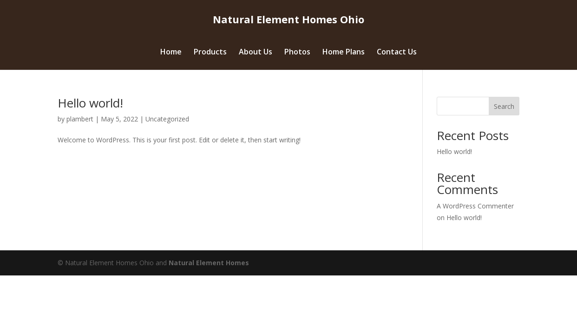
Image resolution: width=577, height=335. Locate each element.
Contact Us (397, 52)
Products (210, 52)
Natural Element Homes (209, 262)
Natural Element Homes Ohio (288, 19)
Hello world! (90, 102)
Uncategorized (167, 118)
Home (171, 52)
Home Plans (343, 52)
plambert (79, 118)
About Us (255, 52)
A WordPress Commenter (475, 205)
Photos (297, 52)
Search (504, 106)
